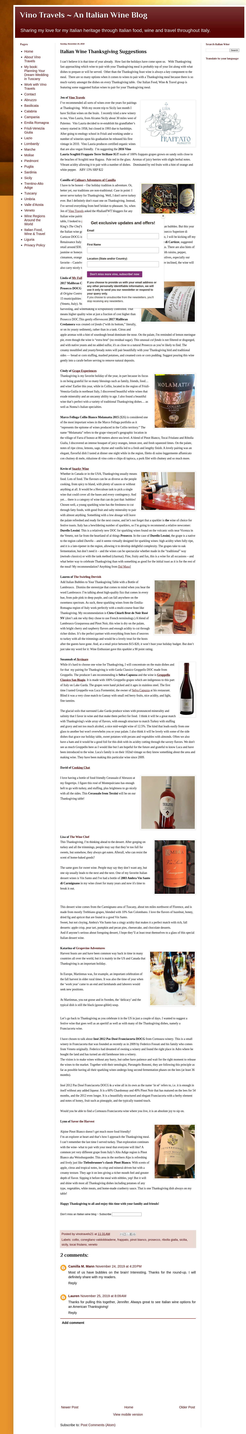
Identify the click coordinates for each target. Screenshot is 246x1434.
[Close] (163, 215)
